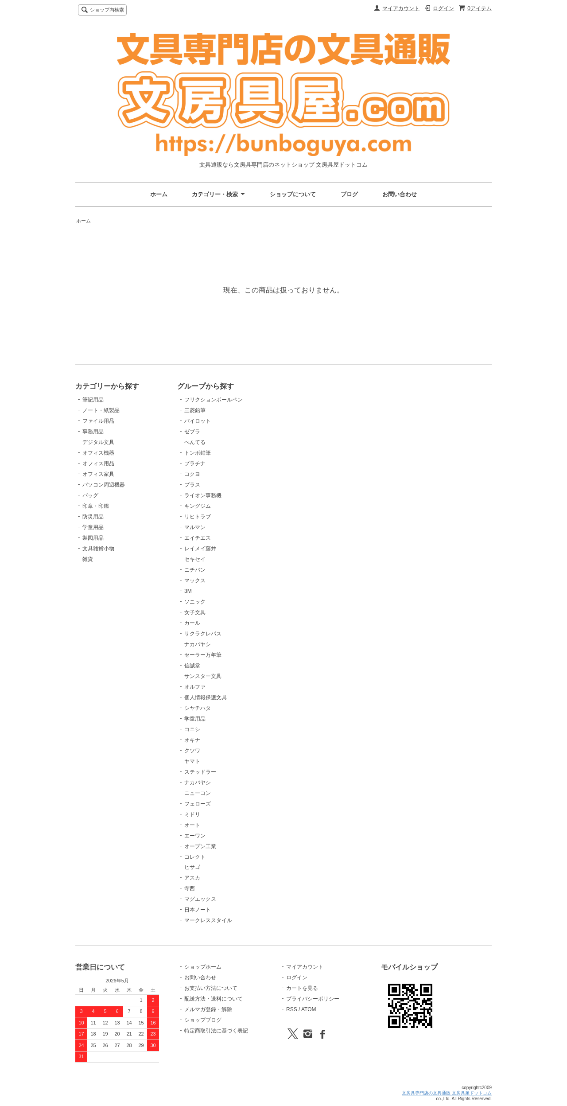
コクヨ (192, 474)
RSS (291, 1009)
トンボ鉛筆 (197, 453)
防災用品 (93, 517)
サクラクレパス (202, 634)
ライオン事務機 (202, 495)
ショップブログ (202, 1020)
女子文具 (195, 612)
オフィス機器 (98, 453)
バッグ (90, 495)
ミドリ (192, 814)
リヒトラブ (197, 517)
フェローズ (197, 804)
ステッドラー (200, 772)
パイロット (197, 421)
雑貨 (87, 559)
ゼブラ (192, 431)
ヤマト (192, 761)
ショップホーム (202, 967)
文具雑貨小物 (98, 548)
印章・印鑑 (95, 506)
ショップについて (293, 194)
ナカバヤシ (197, 644)
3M (188, 591)
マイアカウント (400, 8)
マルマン (195, 527)
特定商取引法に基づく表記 (216, 1031)
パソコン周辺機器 (103, 485)
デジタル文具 (98, 442)
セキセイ (195, 559)
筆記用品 (93, 400)
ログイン (443, 8)
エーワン (195, 836)
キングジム (197, 506)
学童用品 (93, 527)
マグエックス (200, 899)
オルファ (195, 687)
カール (192, 623)
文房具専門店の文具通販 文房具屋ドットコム (447, 1092)
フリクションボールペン (213, 400)
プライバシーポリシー (312, 999)
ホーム (158, 194)
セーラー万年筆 (202, 655)
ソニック (195, 602)
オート (192, 825)
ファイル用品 (98, 421)
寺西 (189, 888)
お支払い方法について (210, 988)
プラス (192, 485)
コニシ (192, 729)
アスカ (192, 878)
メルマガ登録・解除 (208, 1009)
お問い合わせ (399, 194)
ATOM (308, 1009)
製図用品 (93, 538)
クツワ (192, 751)
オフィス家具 (98, 474)
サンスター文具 (202, 676)
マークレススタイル (208, 920)
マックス (195, 580)
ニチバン (195, 570)
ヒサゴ (192, 867)
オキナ (192, 740)
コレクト (195, 857)
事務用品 (93, 431)
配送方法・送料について (213, 999)
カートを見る (302, 988)
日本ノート (197, 910)
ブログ (349, 194)
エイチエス (197, 538)
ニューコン (197, 793)
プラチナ (195, 463)
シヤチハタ (197, 708)
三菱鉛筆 (195, 410)
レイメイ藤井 (200, 548)
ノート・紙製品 (101, 410)
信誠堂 (192, 665)
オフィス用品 (98, 463)
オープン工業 (200, 846)
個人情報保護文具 (205, 697)
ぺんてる (195, 442)
